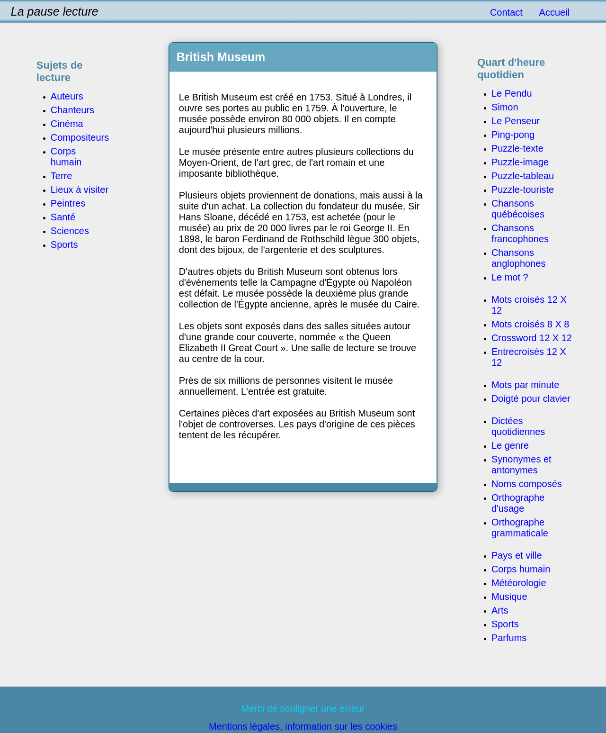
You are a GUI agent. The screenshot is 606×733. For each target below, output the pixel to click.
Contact (506, 12)
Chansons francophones (520, 233)
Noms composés (526, 484)
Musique (509, 596)
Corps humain (521, 569)
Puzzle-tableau (522, 176)
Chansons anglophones (518, 258)
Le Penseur (515, 121)
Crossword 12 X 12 (531, 338)
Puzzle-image (520, 162)
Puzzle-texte (517, 148)
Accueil (554, 12)
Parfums (508, 638)
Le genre (510, 445)
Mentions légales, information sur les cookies (303, 726)
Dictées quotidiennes (518, 426)
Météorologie (518, 583)
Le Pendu (511, 93)
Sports (505, 624)
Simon (504, 107)
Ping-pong (513, 134)
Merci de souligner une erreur (303, 708)
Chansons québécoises (517, 208)
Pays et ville (516, 555)
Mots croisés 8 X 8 (530, 324)
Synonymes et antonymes (521, 464)
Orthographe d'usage (517, 503)
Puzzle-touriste (522, 189)
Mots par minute (525, 385)
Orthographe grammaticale (519, 527)
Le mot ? (509, 277)
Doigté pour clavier (530, 398)
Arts (499, 610)
